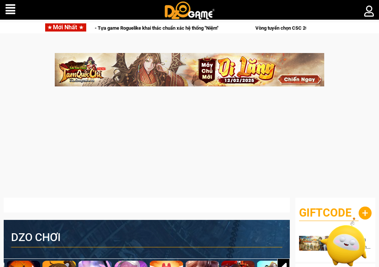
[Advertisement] (189, 146)
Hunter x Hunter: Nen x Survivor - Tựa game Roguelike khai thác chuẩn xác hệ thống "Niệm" (127, 28)
